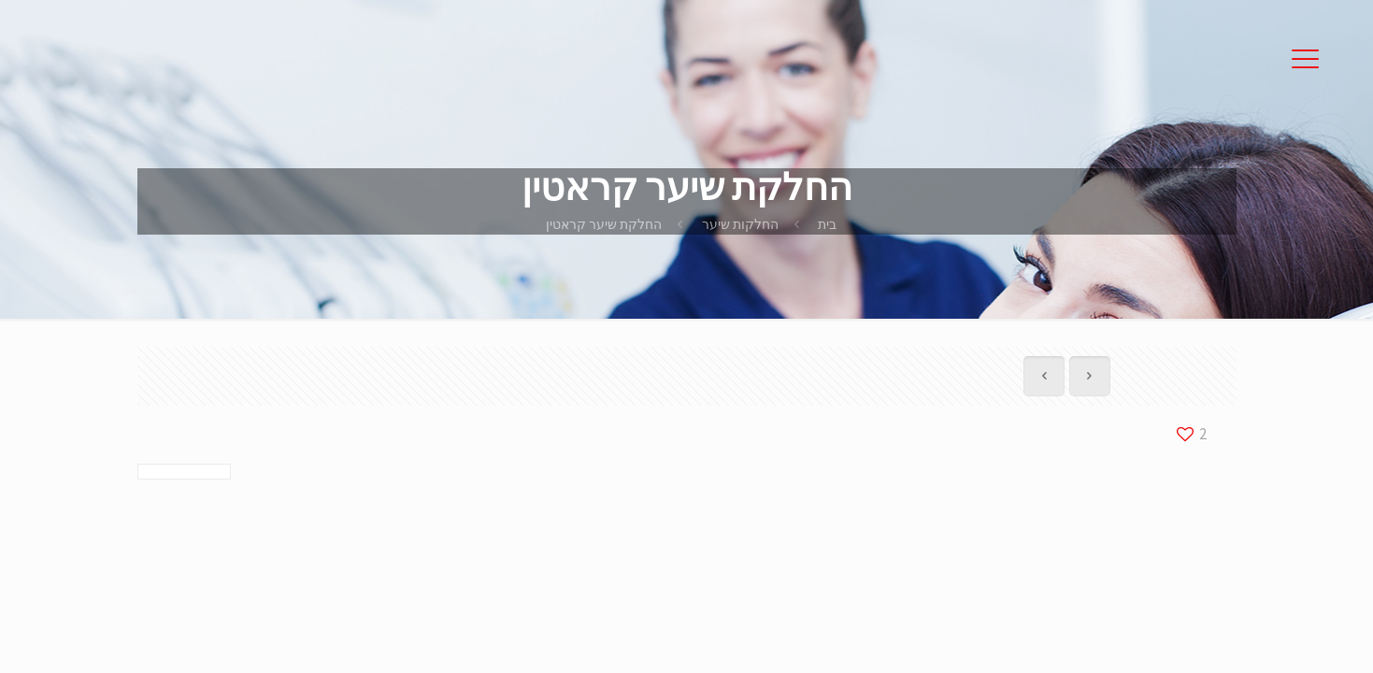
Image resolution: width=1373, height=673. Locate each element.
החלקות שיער (740, 224)
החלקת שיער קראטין (604, 224)
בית (827, 224)
